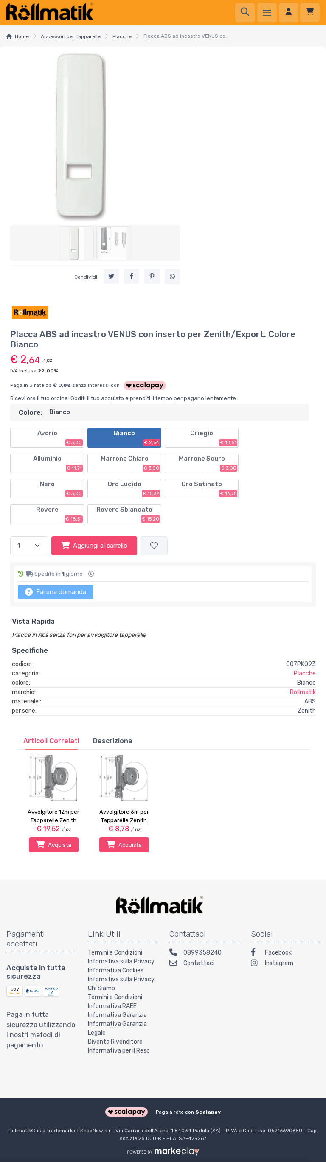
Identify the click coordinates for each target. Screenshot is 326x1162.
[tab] (51, 741)
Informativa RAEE (112, 1006)
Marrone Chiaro (130, 463)
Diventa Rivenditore (115, 1041)
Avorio (60, 437)
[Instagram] (285, 964)
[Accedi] (288, 12)
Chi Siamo (101, 988)
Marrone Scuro (208, 463)
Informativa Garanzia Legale (117, 1028)
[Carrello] (310, 12)
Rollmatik (303, 692)
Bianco (137, 437)
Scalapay (208, 1112)
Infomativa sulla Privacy (121, 961)
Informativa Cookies (115, 970)
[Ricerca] (245, 13)
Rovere (59, 514)
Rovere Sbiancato (128, 514)
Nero (61, 488)
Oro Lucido (133, 488)
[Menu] (267, 13)
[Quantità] (29, 545)
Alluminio (58, 463)
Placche (122, 36)
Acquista (53, 844)
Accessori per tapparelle (71, 36)
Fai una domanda (55, 592)
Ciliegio (213, 437)
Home (22, 36)
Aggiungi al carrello (94, 545)
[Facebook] (285, 953)
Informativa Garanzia (117, 1015)
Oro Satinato (209, 488)
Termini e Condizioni (115, 952)
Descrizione (112, 741)
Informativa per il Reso (119, 1050)
